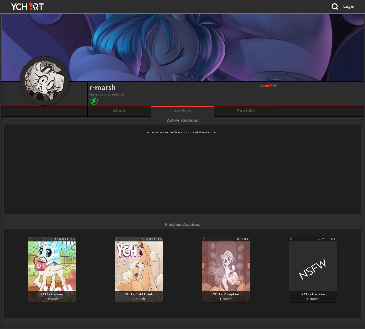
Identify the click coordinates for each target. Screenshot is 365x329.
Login (348, 6)
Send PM (268, 86)
